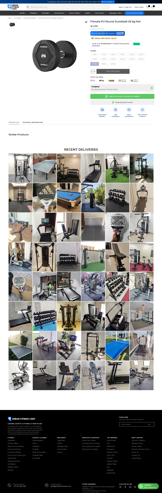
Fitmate (110, 458)
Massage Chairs (115, 13)
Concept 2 (110, 449)
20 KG (122, 59)
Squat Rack (12, 458)
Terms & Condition (138, 440)
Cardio (22, 13)
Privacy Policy (137, 446)
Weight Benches (14, 461)
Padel (87, 13)
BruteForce (111, 446)
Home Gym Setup (88, 440)
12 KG (141, 54)
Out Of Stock (113, 71)
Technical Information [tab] (33, 122)
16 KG (104, 59)
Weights (33, 13)
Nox (108, 467)
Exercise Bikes (13, 443)
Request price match (122, 102)
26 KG (95, 64)
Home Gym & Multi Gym (17, 455)
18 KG (113, 59)
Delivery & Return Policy (140, 449)
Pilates (59, 443)
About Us (135, 452)
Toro (108, 443)
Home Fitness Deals (134, 13)
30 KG (113, 64)
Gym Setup (99, 13)
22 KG (132, 59)
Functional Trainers (14, 452)
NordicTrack (111, 473)
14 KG (95, 59)
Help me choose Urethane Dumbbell (122, 96)
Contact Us (136, 455)
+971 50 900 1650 (19, 486)
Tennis (34, 443)
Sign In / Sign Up (125, 7)
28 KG (104, 64)
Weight (93, 51)
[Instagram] (121, 488)
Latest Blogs (136, 458)
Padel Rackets (37, 440)
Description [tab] (14, 122)
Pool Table (36, 458)
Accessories (59, 13)
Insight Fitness (112, 461)
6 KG (113, 54)
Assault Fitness (112, 452)
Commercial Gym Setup (91, 443)
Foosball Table (37, 455)
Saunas (59, 452)
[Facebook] (126, 488)
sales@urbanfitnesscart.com (61, 486)
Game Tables (74, 13)
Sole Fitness (111, 440)
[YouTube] (135, 488)
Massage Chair (62, 446)
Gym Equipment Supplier (91, 446)
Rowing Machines (14, 449)
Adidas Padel (111, 464)
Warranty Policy (137, 443)
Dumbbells (12, 464)
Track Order (139, 7)
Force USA (111, 455)
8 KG (122, 54)
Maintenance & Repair (90, 449)
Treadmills (11, 440)
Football (35, 449)
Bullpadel (110, 470)
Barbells (10, 470)
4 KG (104, 54)
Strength (45, 13)
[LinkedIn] (130, 488)
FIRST (120, 33)
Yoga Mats (61, 440)
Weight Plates (13, 467)
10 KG (132, 54)
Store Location (107, 2)
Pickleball (35, 446)
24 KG (141, 59)
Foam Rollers (62, 449)
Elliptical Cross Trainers (16, 446)
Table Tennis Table (39, 452)
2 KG (94, 54)
